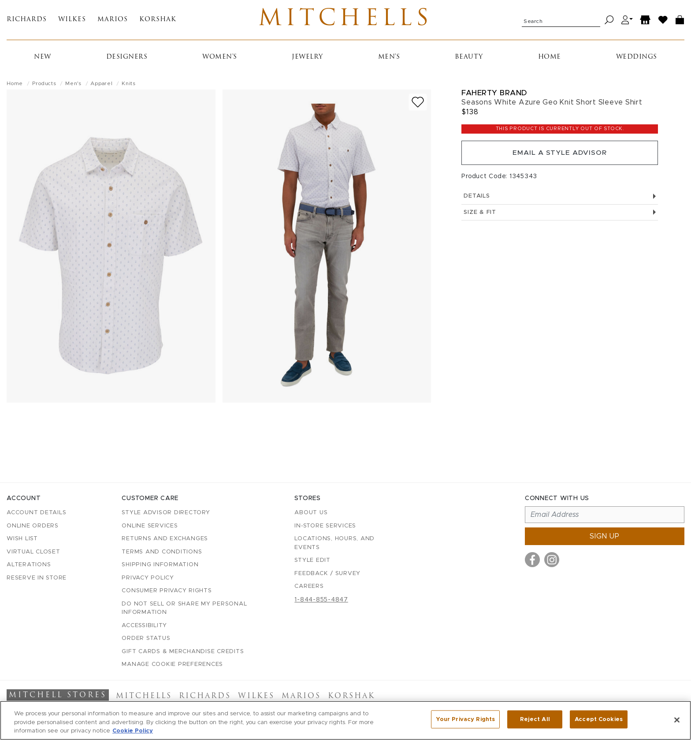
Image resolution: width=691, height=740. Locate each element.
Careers (308, 586)
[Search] (609, 21)
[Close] (677, 719)
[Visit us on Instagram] (551, 559)
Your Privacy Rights (465, 719)
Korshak (157, 21)
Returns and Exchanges (165, 539)
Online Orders (33, 526)
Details (560, 199)
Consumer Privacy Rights (167, 591)
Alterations (29, 565)
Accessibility (144, 625)
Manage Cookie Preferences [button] (172, 664)
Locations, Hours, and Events (334, 543)
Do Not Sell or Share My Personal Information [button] (184, 608)
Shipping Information (160, 565)
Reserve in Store (37, 578)
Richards (27, 21)
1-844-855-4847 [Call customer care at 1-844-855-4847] (321, 600)
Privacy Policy (148, 578)
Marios (112, 21)
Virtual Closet (33, 552)
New (42, 59)
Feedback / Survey (327, 573)
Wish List (22, 539)
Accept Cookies (599, 719)
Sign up (605, 536)
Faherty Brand (494, 94)
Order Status (146, 638)
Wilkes (72, 21)
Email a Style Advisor (560, 155)
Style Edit (312, 560)
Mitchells (346, 21)
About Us (310, 513)
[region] (345, 720)
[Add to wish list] (418, 104)
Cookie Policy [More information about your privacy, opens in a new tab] (132, 731)
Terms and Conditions (162, 552)
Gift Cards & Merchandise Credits (183, 651)
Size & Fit (560, 215)
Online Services (150, 526)
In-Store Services (325, 526)
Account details (36, 513)
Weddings (636, 59)
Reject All (535, 719)
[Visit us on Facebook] (532, 559)
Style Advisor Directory (166, 513)
